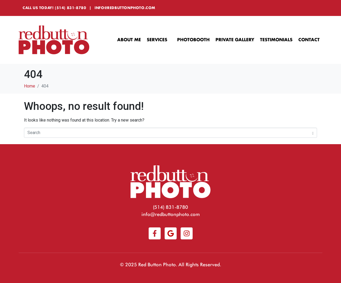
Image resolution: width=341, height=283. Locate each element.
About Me (129, 40)
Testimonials (276, 40)
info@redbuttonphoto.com (125, 8)
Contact (309, 40)
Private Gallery (235, 40)
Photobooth (193, 40)
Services (159, 40)
